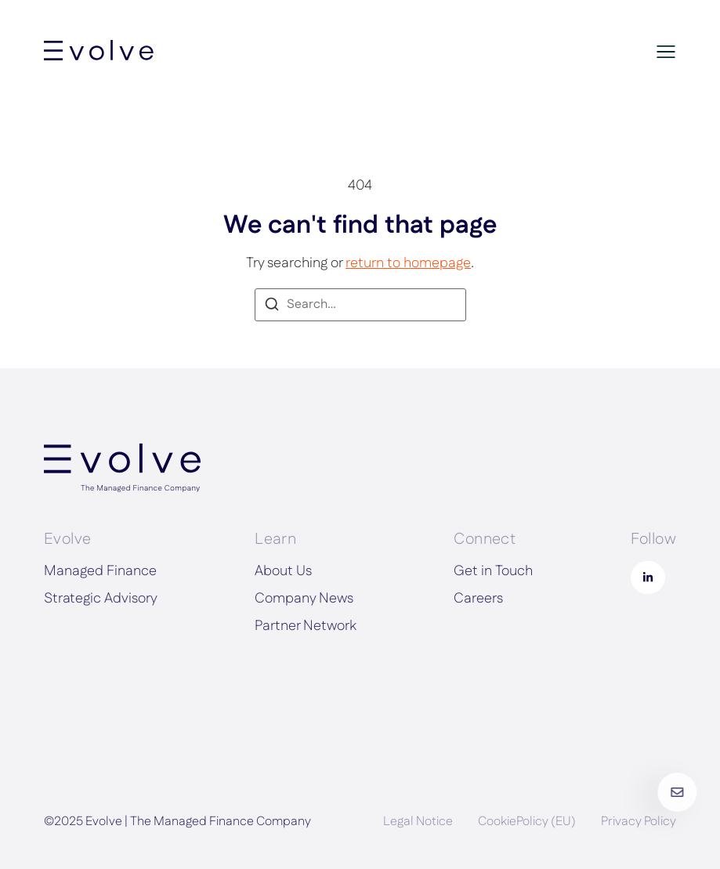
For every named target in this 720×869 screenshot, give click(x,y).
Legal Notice (418, 822)
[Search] (271, 307)
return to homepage (408, 263)
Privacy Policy (638, 822)
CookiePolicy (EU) (527, 822)
